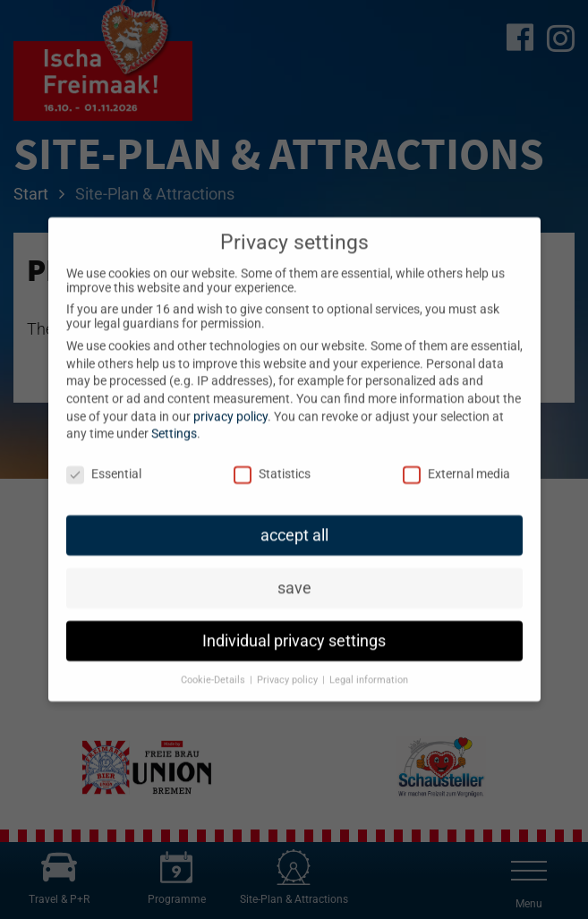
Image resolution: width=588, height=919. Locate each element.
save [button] (294, 574)
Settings (174, 420)
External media (456, 459)
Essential (103, 459)
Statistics (272, 459)
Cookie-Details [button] (214, 665)
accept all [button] (294, 521)
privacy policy (230, 402)
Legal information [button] (368, 665)
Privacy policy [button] (288, 665)
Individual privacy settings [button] (294, 626)
